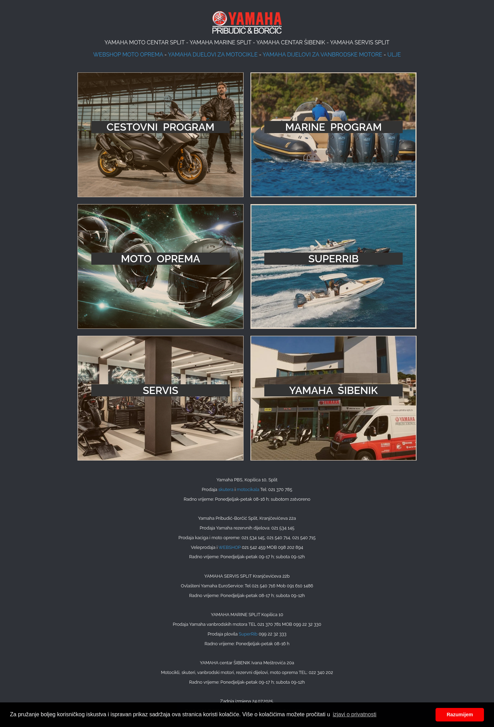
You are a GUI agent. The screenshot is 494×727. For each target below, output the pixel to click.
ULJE (394, 54)
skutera (226, 489)
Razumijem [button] (460, 714)
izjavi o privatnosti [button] (354, 714)
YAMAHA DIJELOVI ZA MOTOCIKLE (213, 54)
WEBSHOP (230, 547)
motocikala (248, 489)
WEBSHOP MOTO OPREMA (128, 54)
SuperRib (248, 634)
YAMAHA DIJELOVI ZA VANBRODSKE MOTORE (322, 54)
